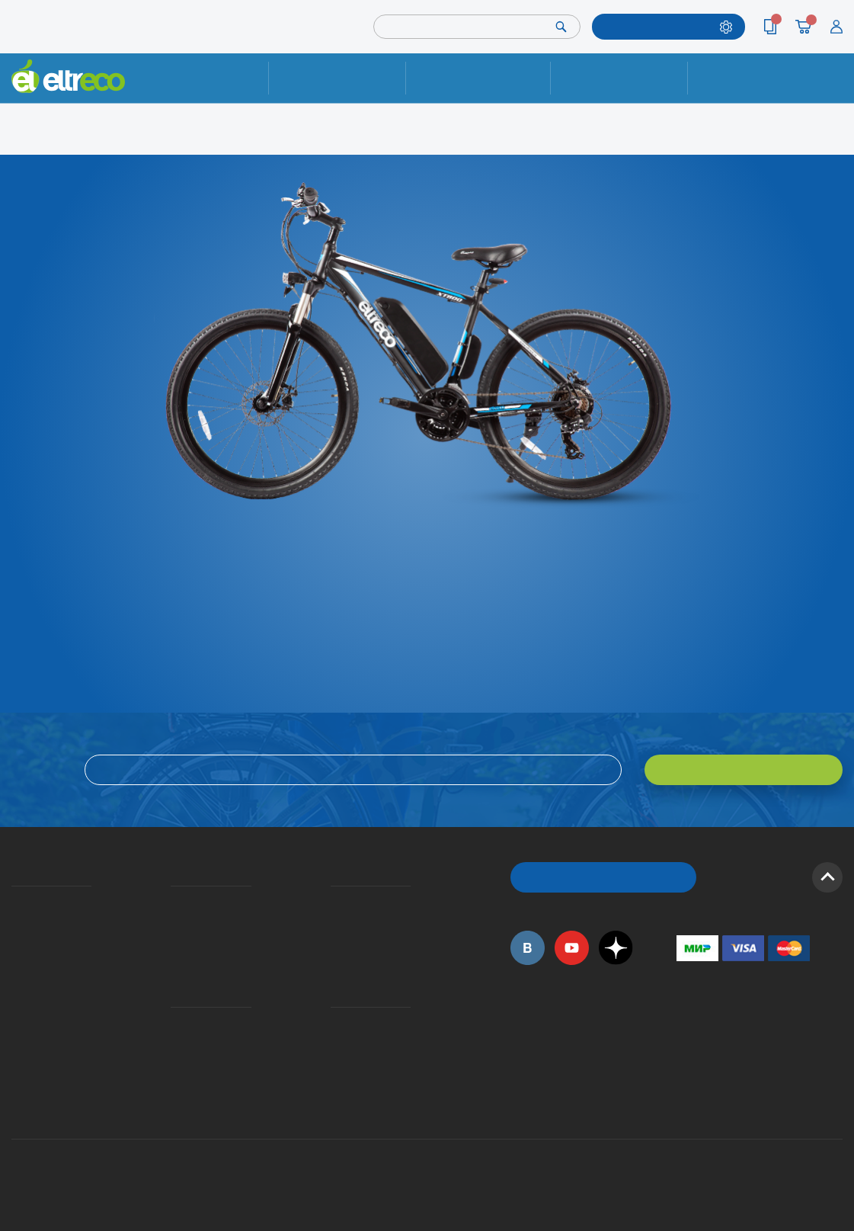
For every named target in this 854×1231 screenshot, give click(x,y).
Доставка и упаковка (478, 77)
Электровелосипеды (16, 942)
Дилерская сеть (334, 1042)
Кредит (172, 942)
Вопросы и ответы (335, 901)
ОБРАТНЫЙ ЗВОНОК (603, 877)
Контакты (756, 77)
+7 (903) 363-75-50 (684, 1100)
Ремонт (337, 77)
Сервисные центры (335, 1063)
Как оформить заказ (336, 921)
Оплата (619, 77)
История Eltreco (15, 921)
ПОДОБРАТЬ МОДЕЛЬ (659, 26)
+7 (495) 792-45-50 (834, 90)
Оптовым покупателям (16, 1042)
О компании (14, 901)
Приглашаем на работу (16, 1022)
